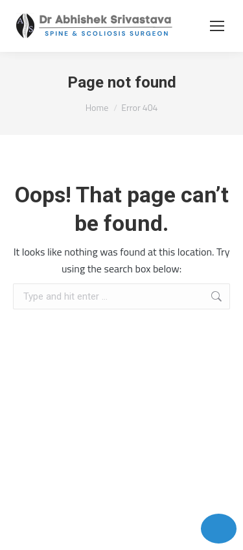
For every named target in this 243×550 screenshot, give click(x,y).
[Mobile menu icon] (217, 26)
